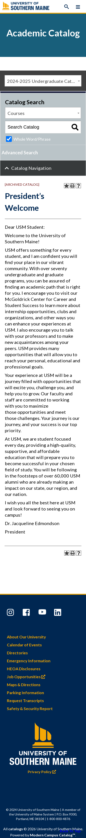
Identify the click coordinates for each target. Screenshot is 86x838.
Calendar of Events (24, 644)
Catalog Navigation (31, 168)
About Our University (26, 637)
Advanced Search (20, 152)
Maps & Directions (23, 684)
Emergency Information (28, 660)
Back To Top (70, 831)
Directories (17, 652)
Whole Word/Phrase (32, 139)
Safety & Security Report (30, 708)
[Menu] (78, 7)
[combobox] (43, 80)
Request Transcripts (25, 700)
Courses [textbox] (16, 113)
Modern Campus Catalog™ (52, 835)
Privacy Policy (43, 771)
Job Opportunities (27, 676)
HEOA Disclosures (23, 668)
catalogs (15, 829)
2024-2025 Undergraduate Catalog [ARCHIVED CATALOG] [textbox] (44, 81)
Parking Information (25, 692)
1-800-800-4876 (58, 819)
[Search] (66, 7)
